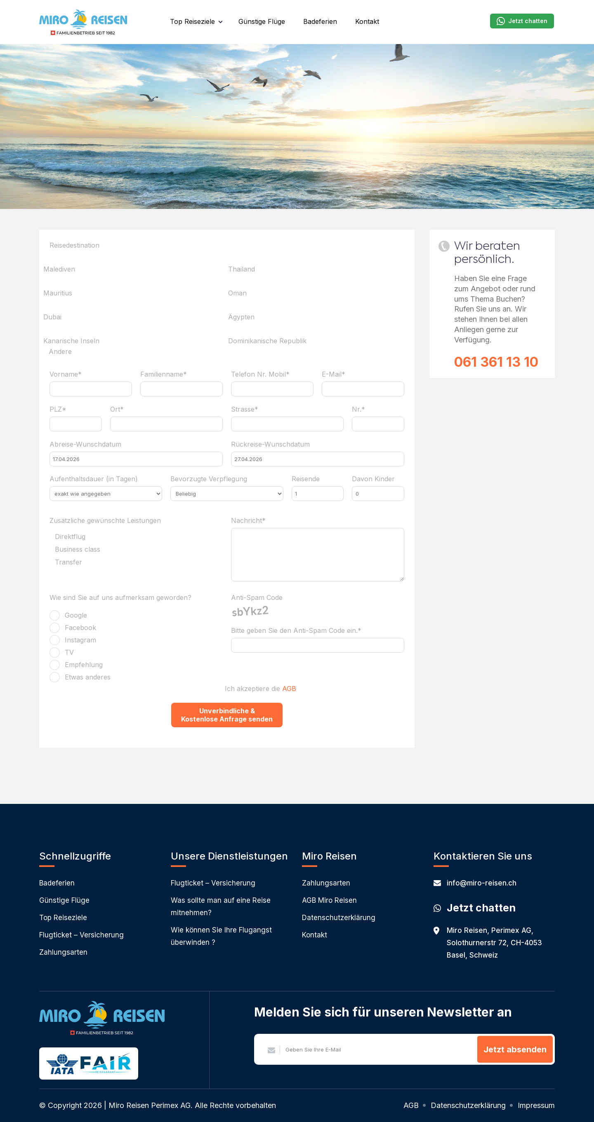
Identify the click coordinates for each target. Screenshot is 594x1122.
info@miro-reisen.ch (475, 883)
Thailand (241, 269)
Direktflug (70, 537)
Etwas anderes (88, 677)
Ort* (117, 409)
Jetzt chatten (522, 21)
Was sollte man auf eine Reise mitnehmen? (221, 906)
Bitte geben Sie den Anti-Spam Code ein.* (296, 630)
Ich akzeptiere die (260, 688)
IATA (62, 1064)
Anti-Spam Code (257, 597)
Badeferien (320, 21)
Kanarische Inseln (71, 340)
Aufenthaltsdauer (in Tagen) (94, 479)
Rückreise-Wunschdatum (270, 444)
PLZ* (58, 409)
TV (69, 652)
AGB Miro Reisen (329, 900)
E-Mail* (333, 374)
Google (76, 615)
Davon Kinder (373, 479)
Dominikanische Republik (267, 340)
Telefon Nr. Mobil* (260, 374)
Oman (237, 293)
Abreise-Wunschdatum (85, 444)
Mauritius (57, 293)
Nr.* (358, 409)
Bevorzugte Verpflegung (208, 479)
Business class (77, 549)
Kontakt (367, 21)
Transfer (68, 562)
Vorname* (66, 374)
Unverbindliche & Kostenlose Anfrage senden (227, 715)
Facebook (80, 627)
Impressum (536, 1105)
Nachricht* (248, 520)
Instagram (80, 640)
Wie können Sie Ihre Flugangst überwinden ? (221, 936)
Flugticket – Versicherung (81, 935)
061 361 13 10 (496, 362)
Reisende (306, 479)
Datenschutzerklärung (338, 918)
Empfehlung (84, 665)
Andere (60, 352)
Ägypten (241, 317)
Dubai (52, 317)
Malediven (59, 269)
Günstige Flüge (261, 21)
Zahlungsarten (63, 952)
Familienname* (163, 374)
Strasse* (244, 409)
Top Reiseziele (192, 21)
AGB (289, 688)
